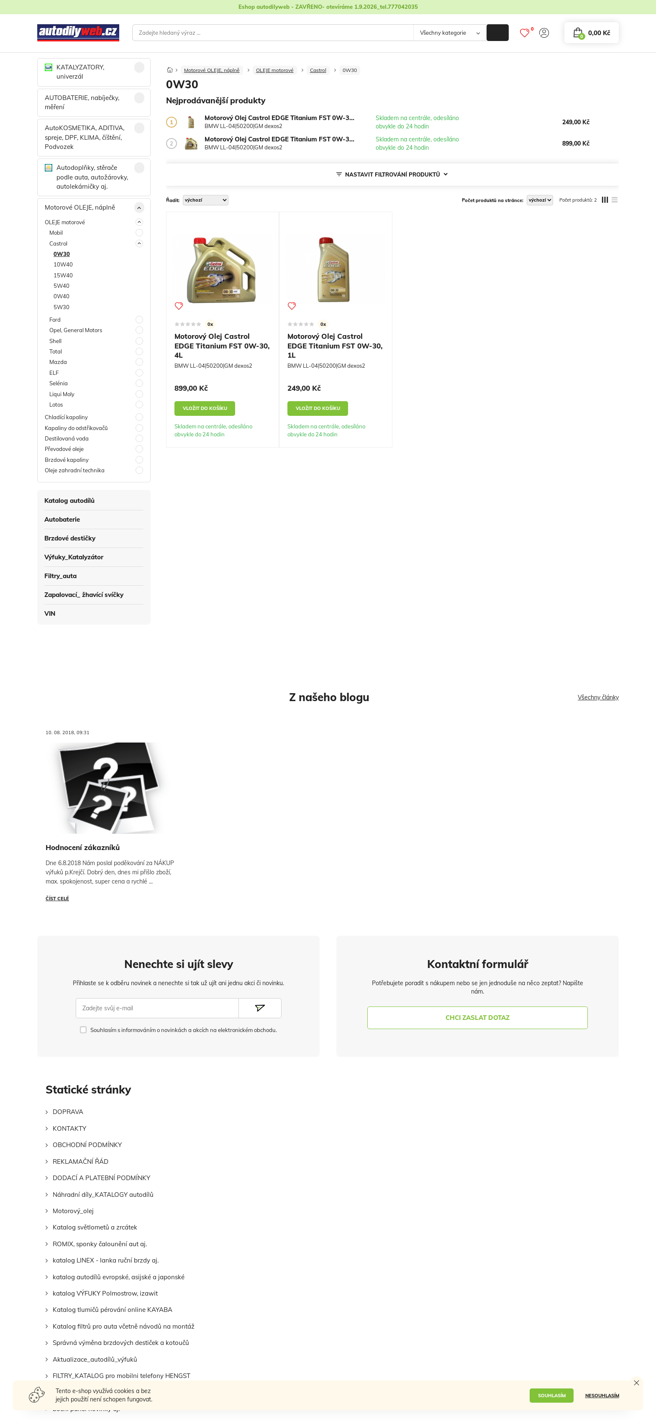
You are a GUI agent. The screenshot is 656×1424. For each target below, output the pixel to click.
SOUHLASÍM (552, 1395)
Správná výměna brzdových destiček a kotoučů (121, 1343)
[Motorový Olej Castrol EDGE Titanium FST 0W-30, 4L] (191, 143)
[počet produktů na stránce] (540, 200)
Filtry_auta (60, 576)
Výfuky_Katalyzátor (73, 557)
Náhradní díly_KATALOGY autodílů (103, 1195)
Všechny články (598, 697)
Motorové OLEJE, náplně (212, 70)
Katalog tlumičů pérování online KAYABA (112, 1310)
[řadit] (205, 200)
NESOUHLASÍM (602, 1395)
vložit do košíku (205, 408)
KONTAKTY (69, 1128)
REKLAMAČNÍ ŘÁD (80, 1161)
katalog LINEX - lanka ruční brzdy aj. (106, 1260)
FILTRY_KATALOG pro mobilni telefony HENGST (121, 1376)
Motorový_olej (73, 1211)
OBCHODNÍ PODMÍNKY (87, 1145)
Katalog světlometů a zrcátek (95, 1227)
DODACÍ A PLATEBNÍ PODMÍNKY (101, 1178)
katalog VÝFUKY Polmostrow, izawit (105, 1293)
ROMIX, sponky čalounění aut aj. (100, 1244)
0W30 (350, 70)
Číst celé (57, 899)
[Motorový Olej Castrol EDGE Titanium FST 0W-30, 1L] (191, 122)
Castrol (318, 70)
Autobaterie (62, 519)
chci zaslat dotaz (478, 1018)
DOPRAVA (68, 1112)
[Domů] (170, 67)
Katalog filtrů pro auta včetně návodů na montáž (124, 1326)
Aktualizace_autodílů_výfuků (95, 1359)
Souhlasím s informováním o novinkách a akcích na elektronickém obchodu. (183, 1030)
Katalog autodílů (69, 501)
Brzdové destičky (69, 538)
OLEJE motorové (275, 70)
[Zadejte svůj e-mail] (157, 1008)
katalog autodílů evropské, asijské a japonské (118, 1277)
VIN (49, 613)
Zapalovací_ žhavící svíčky (83, 595)
